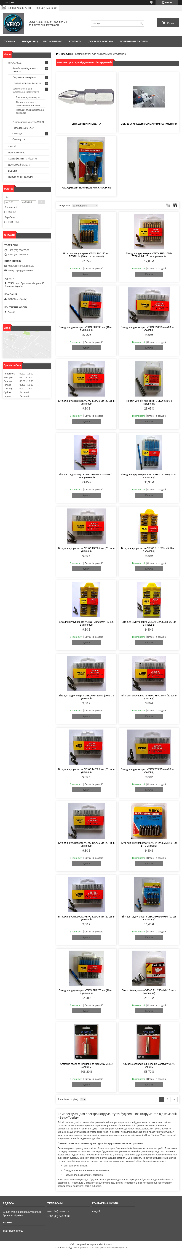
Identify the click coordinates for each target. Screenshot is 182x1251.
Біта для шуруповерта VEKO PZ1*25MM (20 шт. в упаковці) (86, 623)
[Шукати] (141, 23)
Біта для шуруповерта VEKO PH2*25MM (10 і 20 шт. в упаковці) (149, 844)
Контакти (75, 41)
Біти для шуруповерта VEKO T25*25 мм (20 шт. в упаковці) (86, 918)
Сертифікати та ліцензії (22, 158)
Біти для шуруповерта (86, 123)
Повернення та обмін (134, 41)
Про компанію (52, 41)
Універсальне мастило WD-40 (28, 122)
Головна (9, 41)
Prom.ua (108, 1244)
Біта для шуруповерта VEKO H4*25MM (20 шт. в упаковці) (149, 697)
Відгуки (12, 170)
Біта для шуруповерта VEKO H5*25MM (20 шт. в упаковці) (86, 697)
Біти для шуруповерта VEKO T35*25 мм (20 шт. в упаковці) (149, 770)
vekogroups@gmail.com (20, 270)
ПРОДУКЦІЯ (15, 62)
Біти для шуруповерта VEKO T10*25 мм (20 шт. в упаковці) (149, 328)
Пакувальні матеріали (24, 77)
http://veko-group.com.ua (21, 265)
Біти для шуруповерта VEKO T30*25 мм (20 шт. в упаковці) (86, 549)
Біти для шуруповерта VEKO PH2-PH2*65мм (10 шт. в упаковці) (86, 476)
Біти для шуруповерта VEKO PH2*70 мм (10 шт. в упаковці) (86, 992)
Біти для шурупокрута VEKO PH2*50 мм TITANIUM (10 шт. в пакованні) (86, 255)
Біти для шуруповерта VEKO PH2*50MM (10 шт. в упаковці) (149, 918)
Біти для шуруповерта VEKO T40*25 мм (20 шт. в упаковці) (86, 770)
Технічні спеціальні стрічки (26, 83)
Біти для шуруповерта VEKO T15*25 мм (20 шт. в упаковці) (86, 402)
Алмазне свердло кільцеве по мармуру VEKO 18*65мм (86, 1065)
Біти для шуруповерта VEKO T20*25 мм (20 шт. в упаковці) (86, 844)
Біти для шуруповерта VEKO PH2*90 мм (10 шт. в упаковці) (86, 328)
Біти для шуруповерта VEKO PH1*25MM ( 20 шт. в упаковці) (149, 549)
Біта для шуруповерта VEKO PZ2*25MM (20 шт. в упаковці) (149, 623)
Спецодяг (17, 133)
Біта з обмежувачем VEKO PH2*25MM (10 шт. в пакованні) (149, 992)
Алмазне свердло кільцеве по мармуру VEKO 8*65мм (149, 1065)
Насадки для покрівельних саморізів (86, 187)
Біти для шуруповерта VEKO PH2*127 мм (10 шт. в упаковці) (149, 476)
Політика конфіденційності (114, 1247)
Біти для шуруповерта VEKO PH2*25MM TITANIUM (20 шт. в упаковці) (149, 255)
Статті (12, 146)
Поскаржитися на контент (86, 1247)
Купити (86, 274)
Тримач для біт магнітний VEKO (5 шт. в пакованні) (149, 402)
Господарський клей (23, 128)
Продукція (29, 41)
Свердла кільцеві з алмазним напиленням (149, 123)
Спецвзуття (18, 139)
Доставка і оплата (101, 41)
